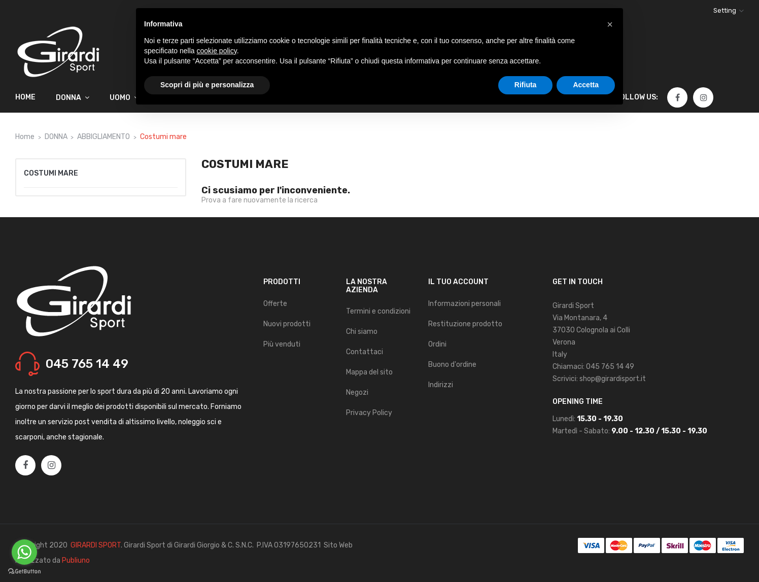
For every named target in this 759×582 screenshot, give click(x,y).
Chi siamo (361, 331)
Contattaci (364, 352)
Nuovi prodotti (286, 324)
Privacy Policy (369, 412)
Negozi (357, 392)
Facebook (677, 98)
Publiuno (76, 560)
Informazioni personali (464, 303)
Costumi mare (51, 173)
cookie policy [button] (217, 51)
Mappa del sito (369, 372)
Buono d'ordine (452, 364)
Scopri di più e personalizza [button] (207, 85)
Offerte (275, 303)
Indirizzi (440, 385)
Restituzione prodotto (465, 324)
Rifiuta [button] (525, 85)
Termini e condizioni (378, 311)
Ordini (437, 344)
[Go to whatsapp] (24, 552)
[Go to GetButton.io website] (24, 571)
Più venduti (281, 344)
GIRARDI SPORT (96, 545)
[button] (610, 24)
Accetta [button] (586, 85)
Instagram (703, 98)
